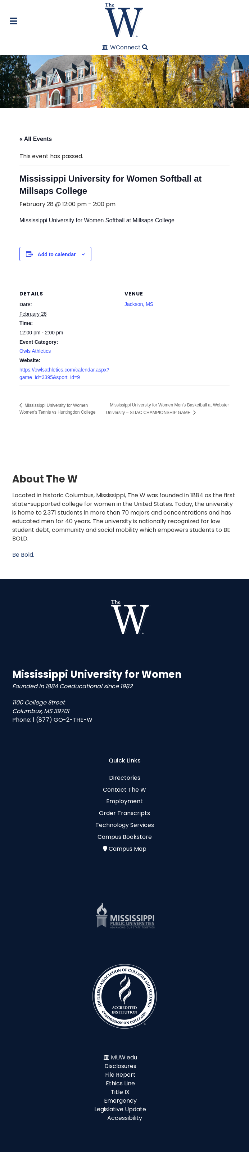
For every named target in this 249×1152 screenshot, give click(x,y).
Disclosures (120, 1066)
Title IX (120, 1092)
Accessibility (124, 1118)
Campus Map (127, 849)
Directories (124, 778)
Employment (124, 801)
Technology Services (124, 825)
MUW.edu (124, 1057)
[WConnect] (121, 47)
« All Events (35, 139)
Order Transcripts (124, 813)
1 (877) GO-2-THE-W (62, 720)
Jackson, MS (138, 304)
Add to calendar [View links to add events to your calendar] (57, 254)
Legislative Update (120, 1109)
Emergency (120, 1101)
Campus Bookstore (125, 837)
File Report (120, 1075)
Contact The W (124, 790)
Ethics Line (120, 1083)
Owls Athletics (35, 351)
